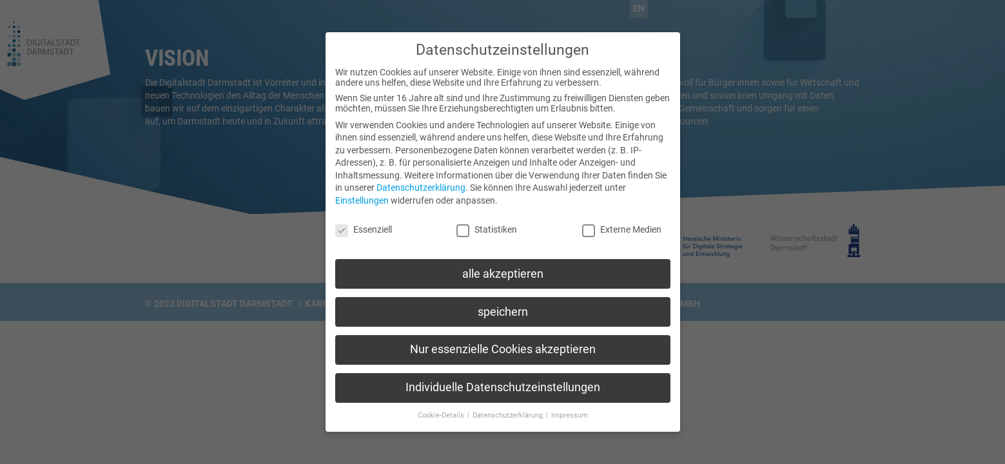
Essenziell (363, 221)
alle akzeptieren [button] (502, 265)
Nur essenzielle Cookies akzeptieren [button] (503, 341)
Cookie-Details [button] (442, 407)
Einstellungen (362, 193)
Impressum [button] (569, 407)
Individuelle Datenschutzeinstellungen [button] (502, 379)
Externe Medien (621, 221)
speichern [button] (503, 303)
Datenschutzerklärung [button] (509, 407)
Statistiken (486, 221)
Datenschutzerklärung (420, 180)
